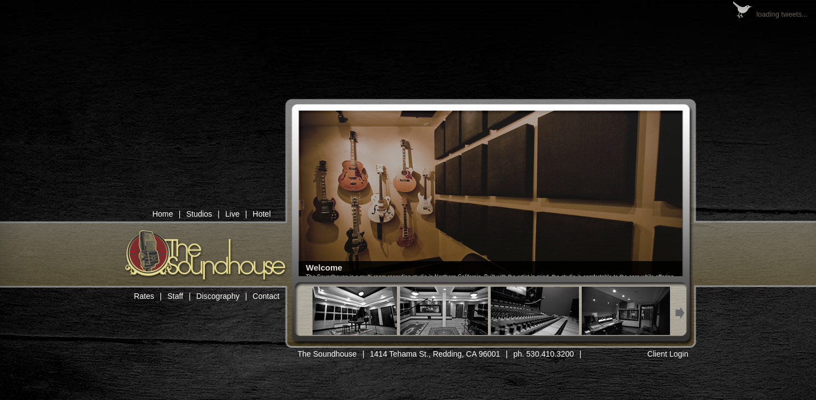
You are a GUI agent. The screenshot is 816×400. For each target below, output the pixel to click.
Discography (218, 296)
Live (232, 213)
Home (162, 213)
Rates (144, 296)
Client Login (667, 353)
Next (680, 313)
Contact (266, 296)
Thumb (353, 311)
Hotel (262, 213)
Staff (175, 296)
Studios (199, 213)
